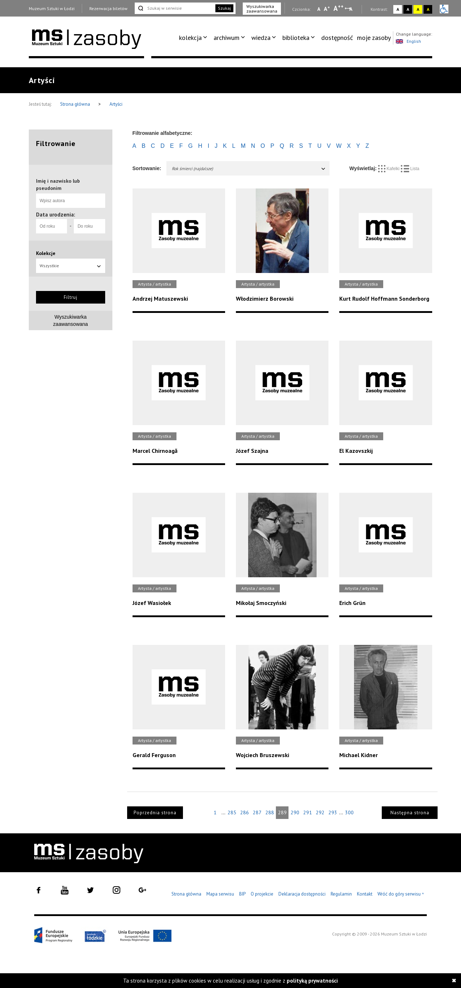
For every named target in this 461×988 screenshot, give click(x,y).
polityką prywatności (312, 980)
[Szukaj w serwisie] (174, 8)
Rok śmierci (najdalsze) (249, 168)
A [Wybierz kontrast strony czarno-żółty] (428, 9)
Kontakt (364, 894)
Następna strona (409, 813)
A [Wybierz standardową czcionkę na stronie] (327, 8)
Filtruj (70, 297)
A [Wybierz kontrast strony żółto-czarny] (418, 9)
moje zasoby (374, 37)
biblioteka (295, 37)
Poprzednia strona (155, 813)
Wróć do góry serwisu (400, 894)
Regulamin (341, 894)
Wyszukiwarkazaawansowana (70, 320)
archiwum (227, 37)
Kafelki (389, 168)
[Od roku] (51, 226)
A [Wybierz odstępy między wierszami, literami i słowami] (351, 9)
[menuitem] (194, 37)
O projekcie (262, 894)
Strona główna (75, 104)
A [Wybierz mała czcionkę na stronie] (318, 9)
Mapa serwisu (220, 894)
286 (244, 812)
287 (257, 812)
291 (307, 812)
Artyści (115, 104)
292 (320, 812)
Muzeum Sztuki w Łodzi (52, 8)
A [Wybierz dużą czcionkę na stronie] (339, 8)
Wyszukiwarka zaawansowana (261, 9)
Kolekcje (45, 253)
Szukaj (224, 8)
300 (349, 812)
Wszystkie (71, 265)
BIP (242, 894)
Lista (410, 168)
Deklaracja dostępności (302, 894)
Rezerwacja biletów (108, 8)
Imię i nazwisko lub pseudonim (58, 184)
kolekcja (190, 37)
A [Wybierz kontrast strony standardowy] (398, 9)
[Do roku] (89, 226)
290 (295, 812)
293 (332, 812)
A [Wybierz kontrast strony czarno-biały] (408, 9)
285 (232, 812)
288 (269, 812)
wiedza (260, 37)
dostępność (337, 37)
